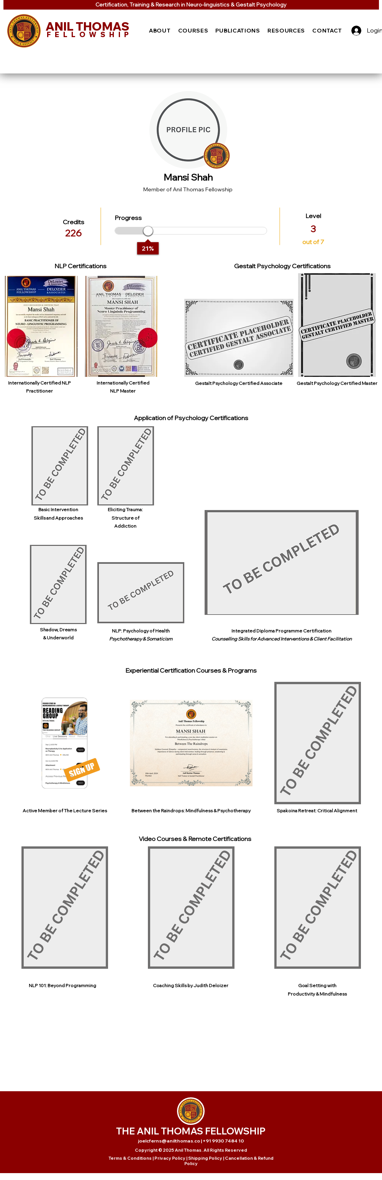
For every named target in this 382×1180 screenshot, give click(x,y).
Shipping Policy (205, 1158)
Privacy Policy (169, 1158)
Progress (128, 218)
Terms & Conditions (130, 1158)
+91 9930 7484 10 (223, 1141)
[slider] (148, 231)
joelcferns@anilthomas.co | (170, 1141)
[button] (160, 30)
